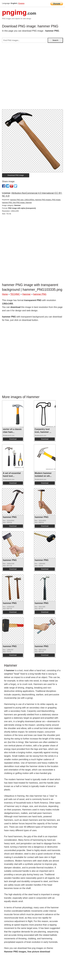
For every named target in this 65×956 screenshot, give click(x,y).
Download (12, 439)
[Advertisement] (32, 77)
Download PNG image (16, 175)
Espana (21, 3)
